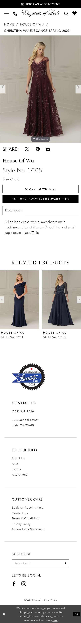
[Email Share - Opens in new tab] (48, 149)
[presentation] (19, 299)
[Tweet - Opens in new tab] (27, 149)
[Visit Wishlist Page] (74, 13)
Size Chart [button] (11, 179)
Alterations (19, 474)
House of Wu (32, 24)
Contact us (20, 513)
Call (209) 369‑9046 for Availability (40, 199)
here (55, 620)
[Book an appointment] (40, 4)
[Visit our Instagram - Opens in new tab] (24, 584)
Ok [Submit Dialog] (77, 614)
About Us (18, 458)
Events (16, 469)
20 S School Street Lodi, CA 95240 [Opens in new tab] (25, 422)
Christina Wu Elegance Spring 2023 (37, 30)
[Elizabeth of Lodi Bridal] (40, 13)
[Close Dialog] (4, 614)
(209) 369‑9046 (23, 411)
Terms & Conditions (26, 518)
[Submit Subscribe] (66, 563)
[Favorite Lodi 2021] (28, 377)
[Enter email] (40, 563)
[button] (6, 13)
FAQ (15, 464)
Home (9, 24)
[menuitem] (6, 13)
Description (14, 210)
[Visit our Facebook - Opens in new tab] (13, 584)
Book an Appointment (27, 507)
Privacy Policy (21, 524)
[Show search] (66, 13)
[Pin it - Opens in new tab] (37, 149)
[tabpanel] (40, 89)
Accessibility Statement (28, 529)
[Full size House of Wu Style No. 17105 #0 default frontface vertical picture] (40, 89)
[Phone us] (15, 13)
